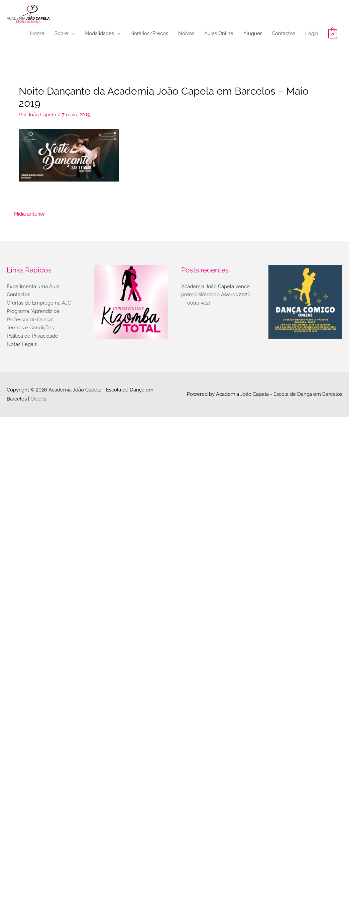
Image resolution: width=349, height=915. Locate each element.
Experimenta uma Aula (33, 286)
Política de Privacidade (32, 336)
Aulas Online (218, 33)
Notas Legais (22, 344)
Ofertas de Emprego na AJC (39, 303)
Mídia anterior (26, 214)
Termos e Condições (30, 328)
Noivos (186, 33)
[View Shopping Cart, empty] (332, 33)
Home (37, 33)
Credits (38, 399)
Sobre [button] (61, 33)
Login (311, 33)
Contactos (283, 33)
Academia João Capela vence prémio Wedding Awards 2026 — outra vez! (215, 294)
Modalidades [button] (99, 33)
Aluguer (252, 33)
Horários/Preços (149, 33)
